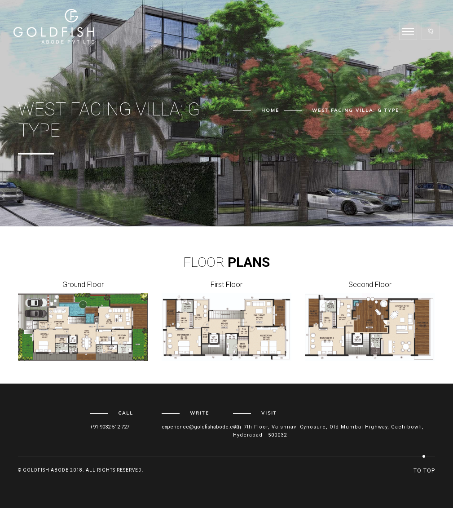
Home (270, 110)
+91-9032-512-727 (109, 427)
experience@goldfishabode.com (201, 427)
